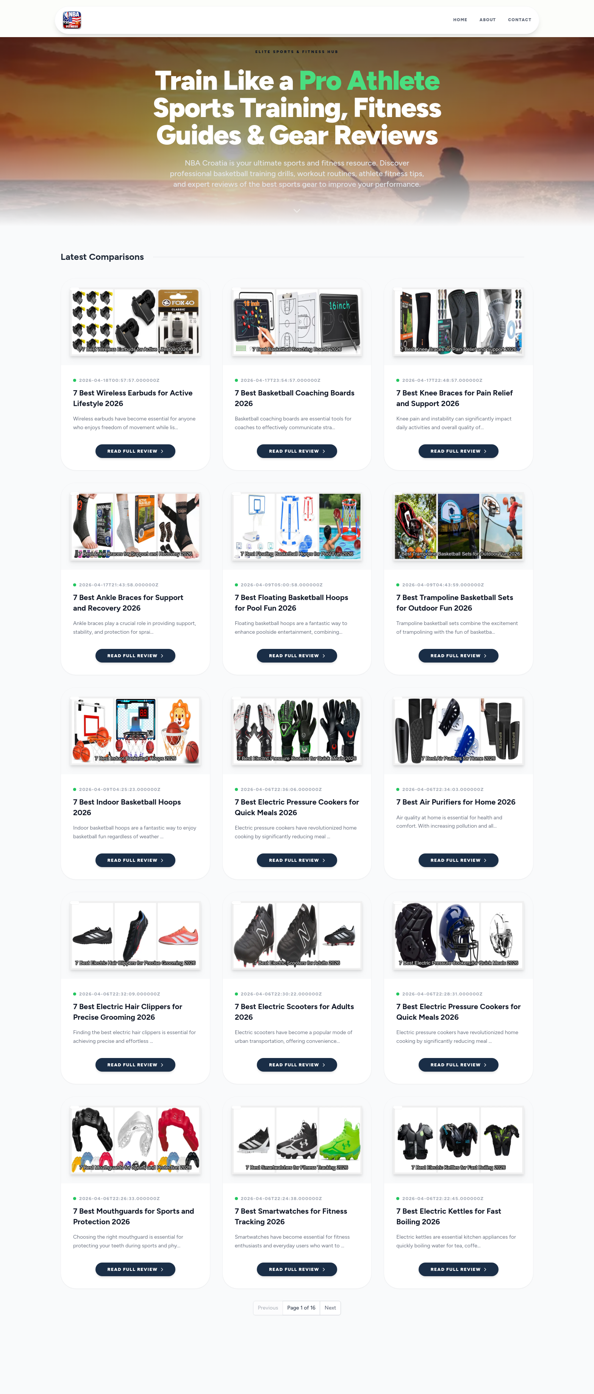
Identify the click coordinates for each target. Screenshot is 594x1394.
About (488, 19)
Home (460, 19)
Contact (519, 19)
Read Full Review (136, 451)
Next (330, 1308)
